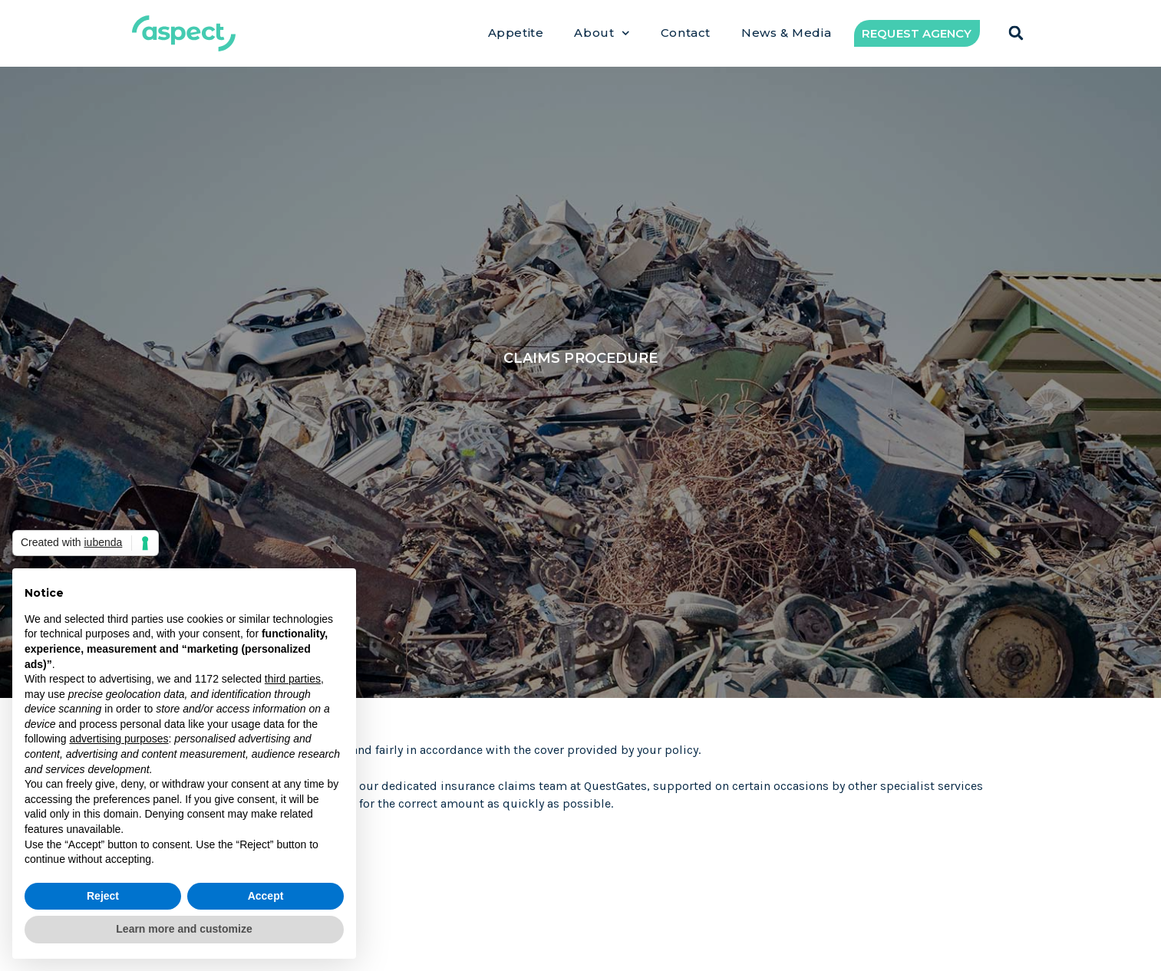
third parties (293, 679)
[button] (1016, 33)
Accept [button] (266, 896)
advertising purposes (118, 738)
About (602, 33)
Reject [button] (103, 896)
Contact (686, 33)
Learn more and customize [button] (184, 929)
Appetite (516, 33)
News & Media (786, 33)
